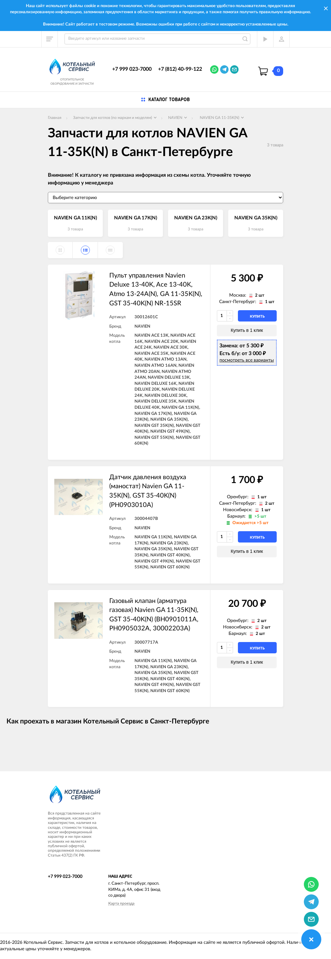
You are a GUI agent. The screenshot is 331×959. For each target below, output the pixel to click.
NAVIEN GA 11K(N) (75, 218)
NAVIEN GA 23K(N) (195, 218)
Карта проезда (121, 903)
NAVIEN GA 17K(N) (135, 218)
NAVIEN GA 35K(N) (255, 218)
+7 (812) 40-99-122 (180, 69)
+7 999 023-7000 (132, 69)
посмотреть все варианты (246, 360)
